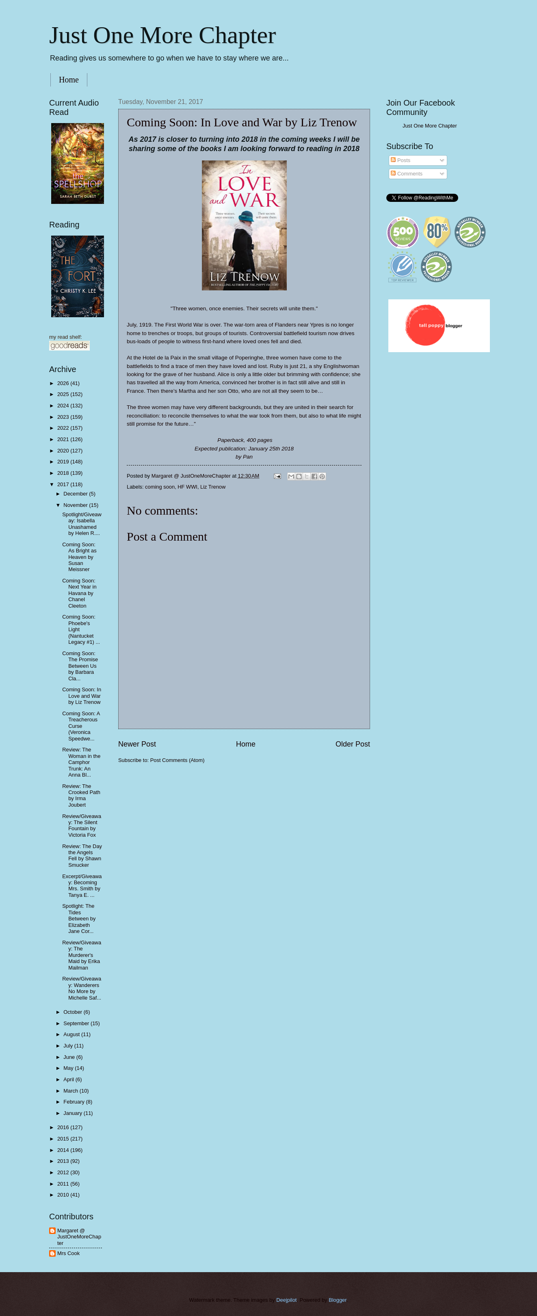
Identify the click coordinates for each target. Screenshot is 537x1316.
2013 (63, 1161)
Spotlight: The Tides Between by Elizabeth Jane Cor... (78, 918)
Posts (400, 160)
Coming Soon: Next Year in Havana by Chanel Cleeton (79, 593)
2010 (63, 1195)
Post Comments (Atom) (177, 760)
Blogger (337, 1300)
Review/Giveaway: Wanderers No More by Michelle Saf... (81, 988)
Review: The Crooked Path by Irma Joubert (81, 795)
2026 (63, 383)
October (73, 1012)
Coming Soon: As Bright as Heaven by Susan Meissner (79, 557)
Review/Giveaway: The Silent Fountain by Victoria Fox (81, 825)
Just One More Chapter (162, 35)
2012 (63, 1172)
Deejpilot (286, 1300)
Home (69, 79)
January (73, 1113)
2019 (63, 462)
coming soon (160, 487)
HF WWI (187, 487)
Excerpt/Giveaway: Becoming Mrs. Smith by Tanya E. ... (82, 885)
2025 (63, 394)
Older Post (353, 744)
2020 (63, 451)
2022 (63, 428)
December (76, 494)
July (68, 1046)
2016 (63, 1127)
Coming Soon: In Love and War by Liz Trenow (81, 695)
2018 (63, 473)
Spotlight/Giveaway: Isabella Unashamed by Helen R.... (82, 523)
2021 (63, 439)
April (69, 1079)
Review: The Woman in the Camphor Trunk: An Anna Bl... (81, 762)
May (69, 1068)
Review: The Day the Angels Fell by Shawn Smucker (82, 855)
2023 (63, 417)
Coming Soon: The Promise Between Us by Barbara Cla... (80, 666)
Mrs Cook (68, 1253)
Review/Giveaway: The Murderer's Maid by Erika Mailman (81, 955)
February (74, 1102)
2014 (63, 1150)
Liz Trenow (212, 487)
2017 (63, 484)
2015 (63, 1139)
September (77, 1023)
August (72, 1034)
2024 (63, 406)
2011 (63, 1184)
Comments (406, 174)
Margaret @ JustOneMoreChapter (79, 1236)
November (76, 505)
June (69, 1057)
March (71, 1091)
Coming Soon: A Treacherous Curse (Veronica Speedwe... (81, 726)
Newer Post (137, 744)
